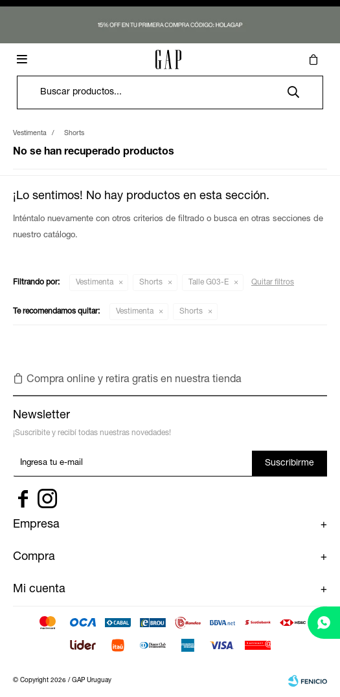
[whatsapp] (324, 622)
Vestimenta (94, 282)
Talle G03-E (208, 282)
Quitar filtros (272, 282)
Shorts (151, 282)
